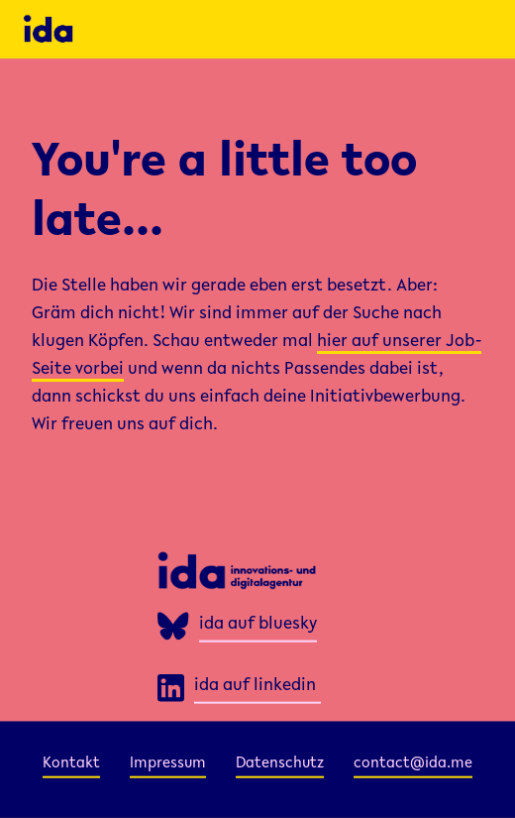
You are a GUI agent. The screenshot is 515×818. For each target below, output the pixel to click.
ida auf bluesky (258, 625)
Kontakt (71, 762)
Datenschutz (280, 762)
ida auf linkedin (255, 686)
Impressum (168, 762)
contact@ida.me (413, 762)
